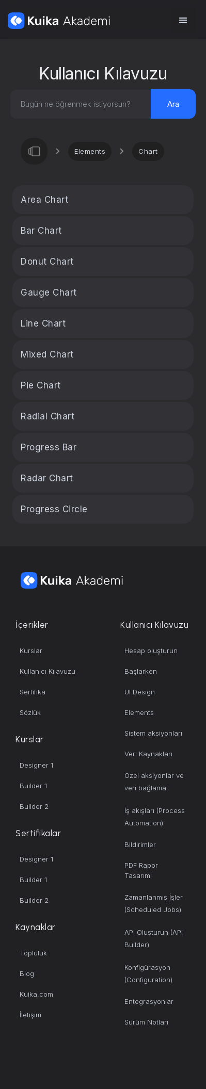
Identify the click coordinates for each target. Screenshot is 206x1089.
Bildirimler (140, 844)
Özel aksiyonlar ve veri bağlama (154, 781)
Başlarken (140, 671)
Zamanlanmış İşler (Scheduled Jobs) (153, 903)
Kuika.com (36, 994)
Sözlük (30, 712)
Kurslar (31, 650)
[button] (183, 20)
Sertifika (32, 692)
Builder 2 (34, 806)
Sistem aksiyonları (153, 733)
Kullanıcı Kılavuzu (47, 671)
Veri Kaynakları (148, 754)
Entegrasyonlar (148, 1001)
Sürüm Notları (146, 1022)
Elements (89, 151)
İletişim (30, 1015)
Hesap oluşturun (151, 650)
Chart (148, 151)
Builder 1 (33, 786)
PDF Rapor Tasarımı (141, 870)
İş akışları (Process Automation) (154, 816)
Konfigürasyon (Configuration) (148, 973)
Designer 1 (36, 765)
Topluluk (33, 953)
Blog (27, 973)
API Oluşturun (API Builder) (153, 938)
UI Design (139, 692)
